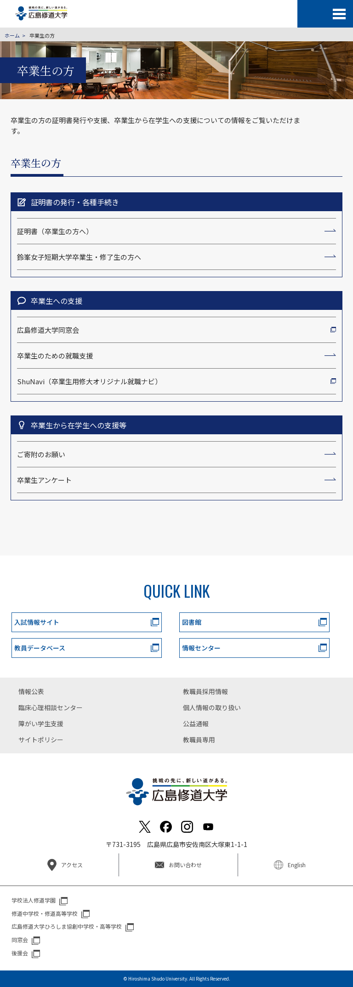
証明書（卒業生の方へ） (55, 231)
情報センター (201, 647)
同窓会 (19, 939)
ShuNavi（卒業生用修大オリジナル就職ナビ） (89, 381)
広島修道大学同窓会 (48, 330)
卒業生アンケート (44, 480)
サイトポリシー (40, 739)
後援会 (19, 953)
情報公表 (31, 691)
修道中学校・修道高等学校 (44, 913)
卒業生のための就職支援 (55, 355)
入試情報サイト (36, 622)
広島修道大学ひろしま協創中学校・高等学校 (66, 926)
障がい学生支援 (40, 723)
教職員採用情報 (205, 691)
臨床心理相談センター (50, 707)
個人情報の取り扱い (212, 707)
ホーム (12, 35)
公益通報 (196, 723)
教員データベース (39, 647)
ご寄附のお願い (41, 454)
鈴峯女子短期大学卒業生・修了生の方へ (79, 257)
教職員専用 (199, 739)
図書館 (191, 622)
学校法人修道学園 (33, 900)
